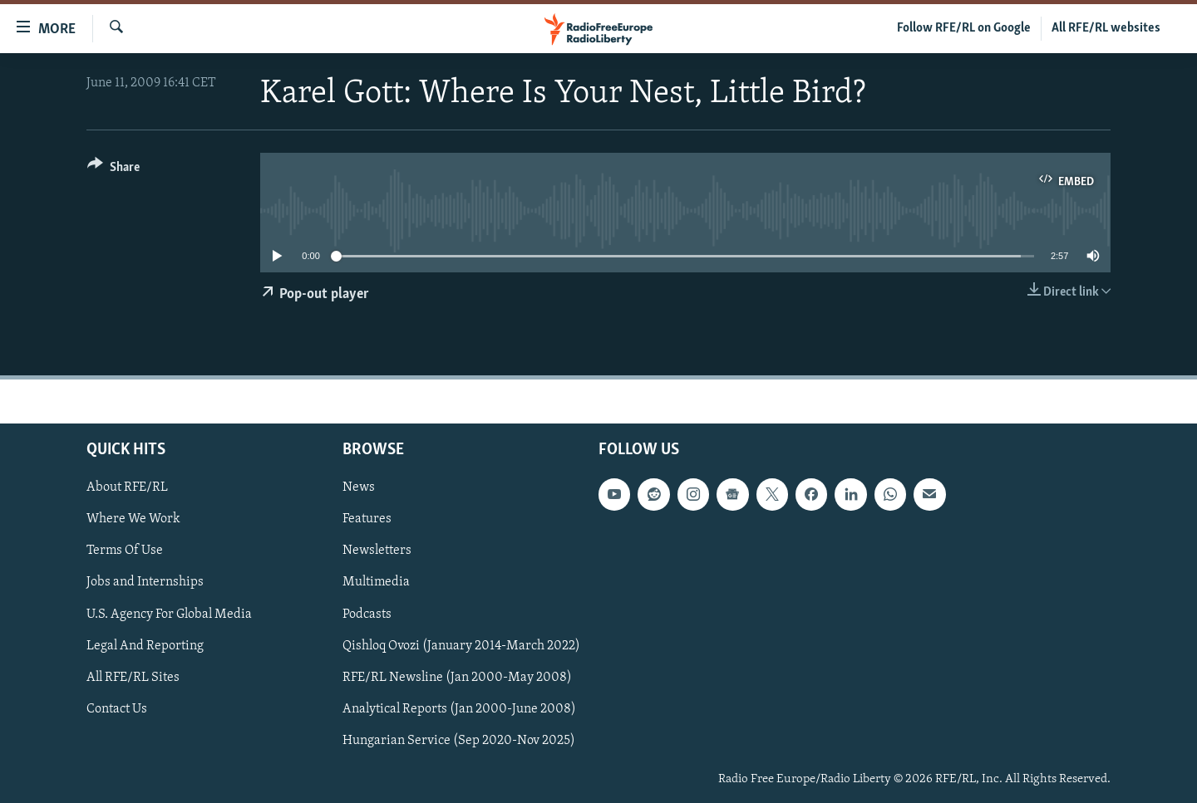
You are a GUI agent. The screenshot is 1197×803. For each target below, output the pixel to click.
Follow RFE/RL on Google (964, 28)
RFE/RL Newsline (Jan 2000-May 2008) (457, 676)
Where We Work (133, 519)
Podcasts (367, 613)
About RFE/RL (127, 487)
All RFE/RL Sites (133, 676)
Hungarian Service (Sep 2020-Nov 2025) (458, 740)
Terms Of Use (124, 550)
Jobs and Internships (145, 582)
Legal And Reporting (145, 645)
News (358, 487)
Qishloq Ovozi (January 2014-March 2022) (461, 645)
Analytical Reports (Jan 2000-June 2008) (459, 708)
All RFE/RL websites (1106, 28)
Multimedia (376, 582)
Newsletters (376, 550)
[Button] (113, 170)
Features (367, 519)
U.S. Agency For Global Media (169, 613)
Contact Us (116, 708)
